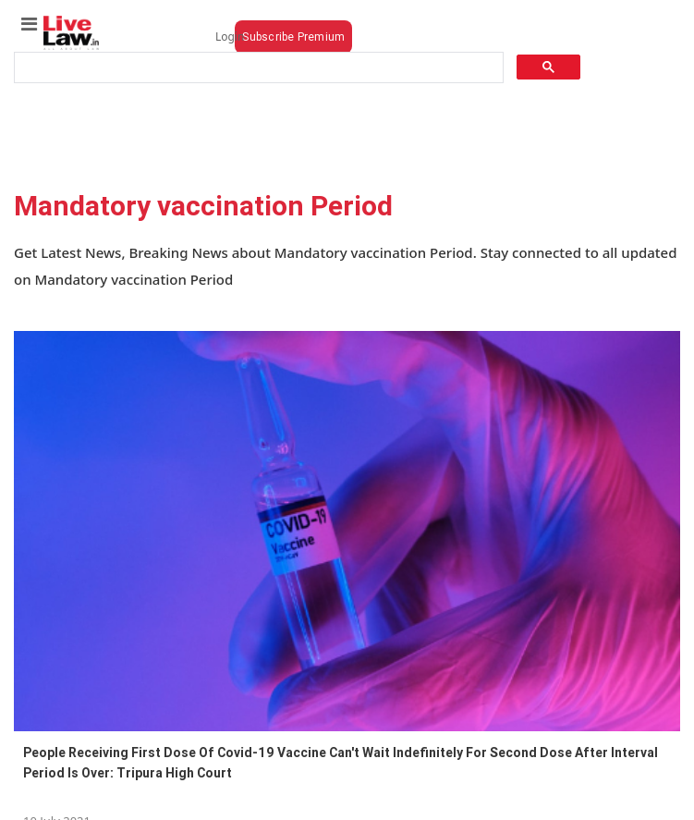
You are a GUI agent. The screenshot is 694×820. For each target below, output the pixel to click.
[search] (257, 68)
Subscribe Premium (293, 36)
